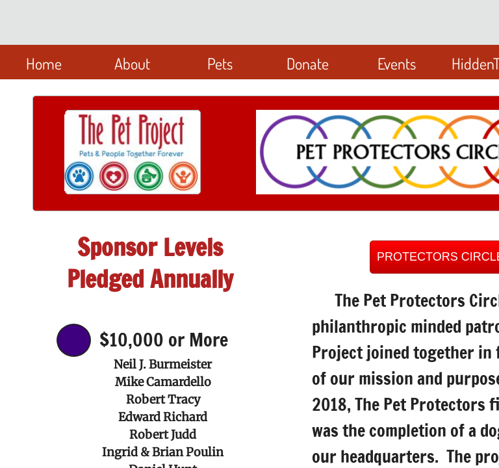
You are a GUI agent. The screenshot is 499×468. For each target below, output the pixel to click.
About (132, 63)
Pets (220, 63)
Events (396, 63)
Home (44, 63)
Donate (308, 63)
